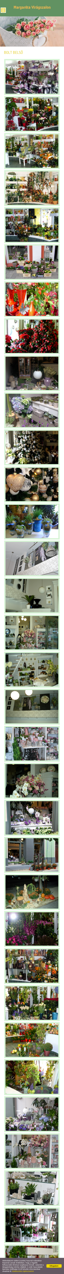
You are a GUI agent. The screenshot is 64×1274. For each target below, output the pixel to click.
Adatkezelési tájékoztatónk (23, 1271)
